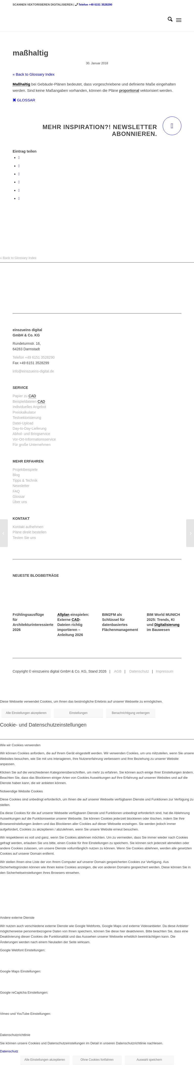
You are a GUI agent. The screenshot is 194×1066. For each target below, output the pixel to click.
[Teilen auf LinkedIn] (18, 190)
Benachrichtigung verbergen (131, 713)
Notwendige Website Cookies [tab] (21, 791)
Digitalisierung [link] (166, 625)
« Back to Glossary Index (34, 74)
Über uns (20, 502)
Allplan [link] (63, 615)
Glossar (19, 497)
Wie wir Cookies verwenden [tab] (20, 745)
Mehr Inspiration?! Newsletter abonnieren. (99, 130)
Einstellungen (78, 713)
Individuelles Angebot (29, 407)
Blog (16, 475)
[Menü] (178, 20)
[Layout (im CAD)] (4, 533)
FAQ (16, 491)
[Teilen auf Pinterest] (18, 182)
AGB (117, 671)
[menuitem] (168, 20)
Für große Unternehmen (32, 445)
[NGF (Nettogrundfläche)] (190, 533)
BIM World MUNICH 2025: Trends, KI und (163, 620)
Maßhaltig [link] (21, 84)
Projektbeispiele (25, 470)
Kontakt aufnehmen (28, 527)
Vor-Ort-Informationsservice (34, 439)
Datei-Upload (23, 423)
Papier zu (21, 396)
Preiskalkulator (24, 412)
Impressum (164, 671)
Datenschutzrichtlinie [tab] (15, 1035)
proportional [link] (129, 90)
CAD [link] (32, 396)
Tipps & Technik (25, 480)
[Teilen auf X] (18, 166)
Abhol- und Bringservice (31, 434)
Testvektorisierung (27, 418)
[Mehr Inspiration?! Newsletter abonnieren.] (172, 126)
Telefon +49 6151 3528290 (95, 4)
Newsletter (21, 486)
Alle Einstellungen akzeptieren (26, 713)
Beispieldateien (25, 401)
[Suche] (168, 20)
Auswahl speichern (149, 1059)
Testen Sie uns (24, 538)
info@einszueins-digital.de (33, 371)
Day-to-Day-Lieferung (29, 428)
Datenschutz (138, 671)
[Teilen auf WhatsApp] (18, 174)
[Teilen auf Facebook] (18, 157)
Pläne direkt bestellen (29, 532)
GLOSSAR (24, 100)
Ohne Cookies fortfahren (97, 1059)
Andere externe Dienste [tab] (17, 917)
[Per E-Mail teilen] (18, 198)
